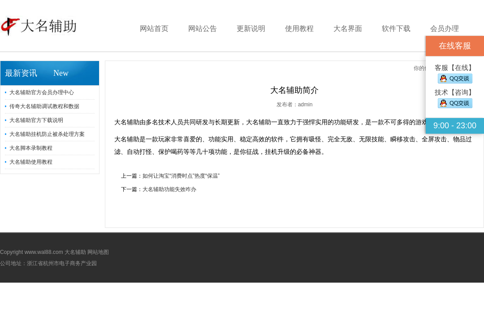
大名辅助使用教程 (30, 162)
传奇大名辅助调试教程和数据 (44, 106)
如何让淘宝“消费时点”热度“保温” (181, 176)
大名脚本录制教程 (30, 148)
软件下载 (396, 28)
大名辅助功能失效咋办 (169, 189)
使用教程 (299, 28)
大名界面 (347, 28)
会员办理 (444, 28)
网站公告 (202, 28)
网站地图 (98, 252)
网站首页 (154, 28)
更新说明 (251, 28)
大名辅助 (75, 252)
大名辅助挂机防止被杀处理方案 (47, 134)
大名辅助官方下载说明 (36, 120)
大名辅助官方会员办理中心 (41, 92)
